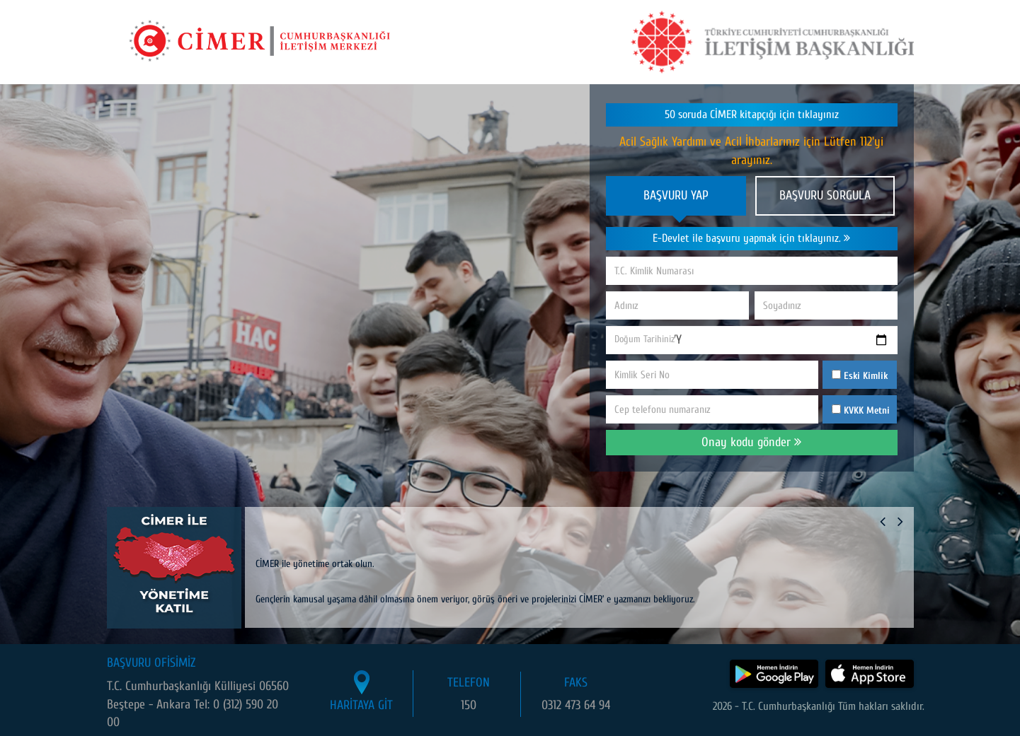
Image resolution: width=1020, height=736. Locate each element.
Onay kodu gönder (751, 442)
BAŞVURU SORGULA (825, 195)
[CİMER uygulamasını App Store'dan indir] (869, 674)
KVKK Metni (867, 410)
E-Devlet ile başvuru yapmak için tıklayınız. (751, 238)
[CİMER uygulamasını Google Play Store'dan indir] (774, 674)
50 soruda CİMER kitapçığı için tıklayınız (752, 114)
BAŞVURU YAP (676, 195)
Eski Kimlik (860, 376)
